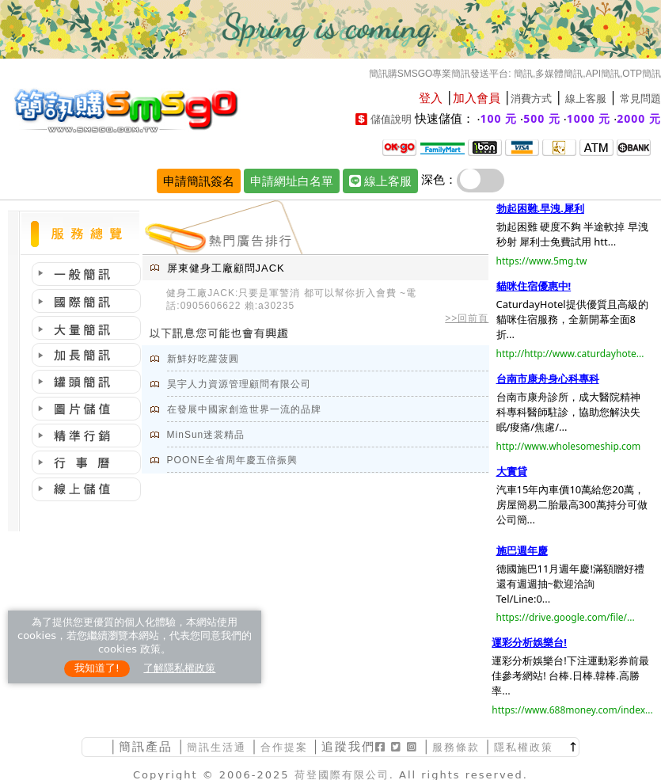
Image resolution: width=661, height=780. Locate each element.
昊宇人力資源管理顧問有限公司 (239, 384)
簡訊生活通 (216, 747)
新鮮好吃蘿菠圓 (203, 358)
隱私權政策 (523, 747)
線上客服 (585, 99)
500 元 (541, 118)
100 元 (499, 118)
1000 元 (589, 118)
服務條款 (456, 747)
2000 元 (639, 118)
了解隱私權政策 (179, 668)
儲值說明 (391, 119)
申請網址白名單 (291, 180)
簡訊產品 (146, 746)
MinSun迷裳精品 (206, 434)
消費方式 (531, 99)
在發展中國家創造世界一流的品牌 (244, 409)
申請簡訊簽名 (198, 180)
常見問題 (640, 99)
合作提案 (284, 747)
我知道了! (97, 668)
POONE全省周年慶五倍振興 (232, 460)
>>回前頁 (466, 318)
